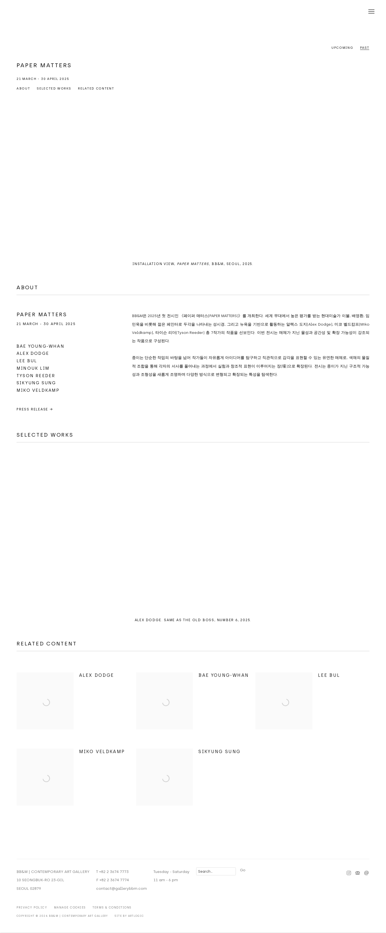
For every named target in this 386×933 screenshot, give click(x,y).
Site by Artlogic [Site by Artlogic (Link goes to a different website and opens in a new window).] (129, 915)
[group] (193, 178)
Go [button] (242, 870)
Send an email (366, 873)
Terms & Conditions (112, 907)
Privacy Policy (32, 907)
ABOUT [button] (23, 88)
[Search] (216, 871)
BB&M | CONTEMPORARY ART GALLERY (193, 12)
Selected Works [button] (54, 88)
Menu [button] (371, 12)
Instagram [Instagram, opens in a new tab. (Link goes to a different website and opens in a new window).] (349, 873)
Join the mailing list (357, 873)
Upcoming (342, 48)
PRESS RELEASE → (35, 409)
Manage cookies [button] (70, 907)
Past (364, 48)
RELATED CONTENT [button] (96, 88)
